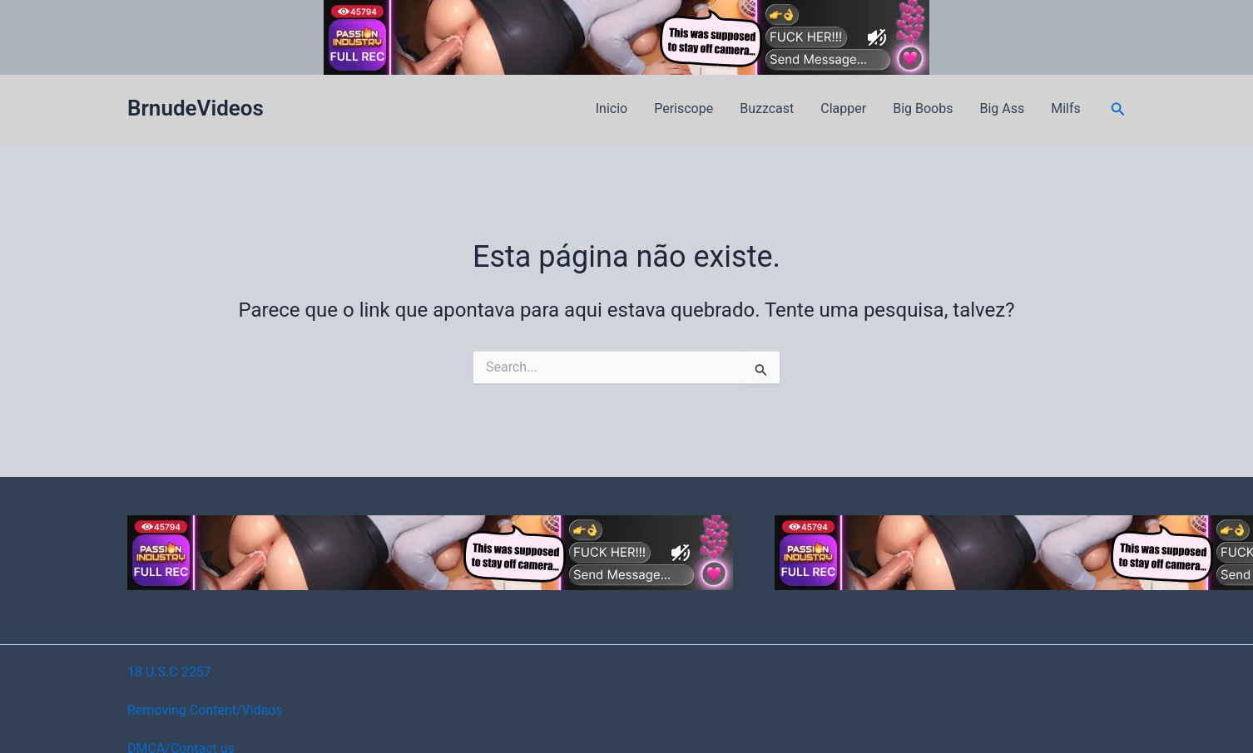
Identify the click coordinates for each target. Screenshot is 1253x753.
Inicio (611, 108)
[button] (1118, 109)
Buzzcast (767, 108)
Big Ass (1001, 108)
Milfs (1066, 108)
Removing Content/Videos (205, 710)
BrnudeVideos (195, 108)
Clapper (843, 108)
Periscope (683, 108)
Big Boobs (923, 108)
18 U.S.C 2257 (169, 672)
